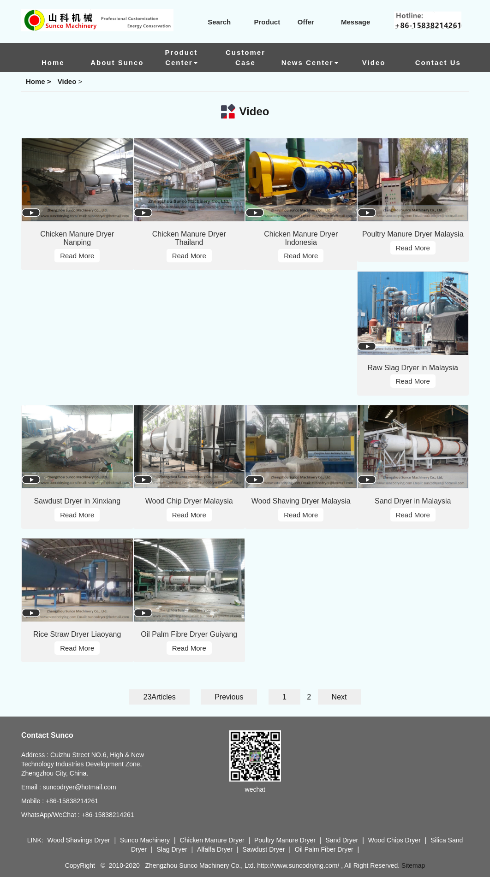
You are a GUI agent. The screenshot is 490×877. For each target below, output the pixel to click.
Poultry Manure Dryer (285, 840)
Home (35, 81)
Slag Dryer (172, 849)
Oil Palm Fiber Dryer (324, 849)
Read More (77, 256)
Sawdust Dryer (264, 849)
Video (67, 81)
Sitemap (413, 865)
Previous (229, 697)
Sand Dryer (342, 840)
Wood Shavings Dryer (79, 840)
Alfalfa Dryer (215, 849)
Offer (300, 22)
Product (260, 22)
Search (214, 22)
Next (339, 697)
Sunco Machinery (145, 840)
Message (350, 22)
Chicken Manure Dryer (213, 840)
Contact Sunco (47, 735)
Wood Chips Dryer (395, 840)
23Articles (159, 697)
